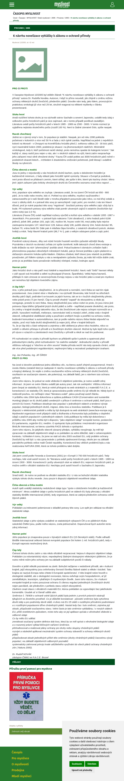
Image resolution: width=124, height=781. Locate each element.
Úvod (15, 18)
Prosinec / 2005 (63, 18)
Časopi (22, 18)
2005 (53, 18)
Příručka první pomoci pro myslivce (30, 668)
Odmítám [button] (91, 764)
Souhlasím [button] (77, 764)
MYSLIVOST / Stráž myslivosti (38, 18)
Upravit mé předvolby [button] (82, 770)
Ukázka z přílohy (16, 726)
